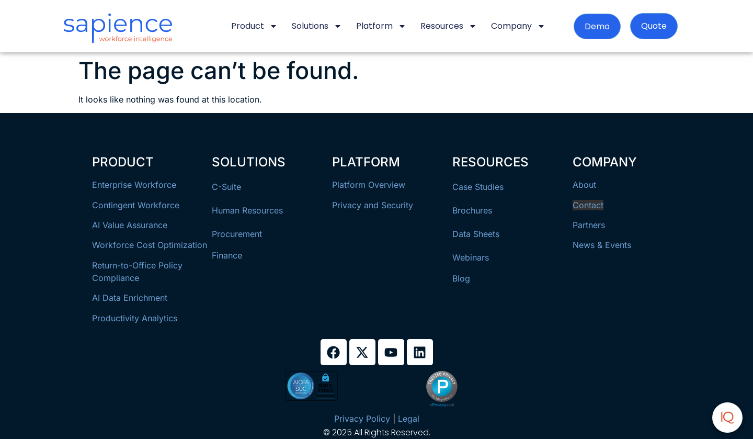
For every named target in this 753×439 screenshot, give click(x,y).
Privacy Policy (362, 418)
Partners (589, 225)
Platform (381, 26)
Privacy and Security (372, 205)
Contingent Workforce (135, 205)
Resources (448, 26)
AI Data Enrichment (129, 297)
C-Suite (226, 187)
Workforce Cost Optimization (149, 245)
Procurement (237, 234)
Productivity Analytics (134, 318)
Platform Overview (368, 184)
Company (518, 26)
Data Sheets (475, 234)
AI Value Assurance (129, 225)
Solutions (317, 26)
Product (254, 26)
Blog (461, 278)
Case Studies (478, 187)
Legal (408, 418)
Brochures (472, 210)
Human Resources (247, 210)
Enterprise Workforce (134, 184)
